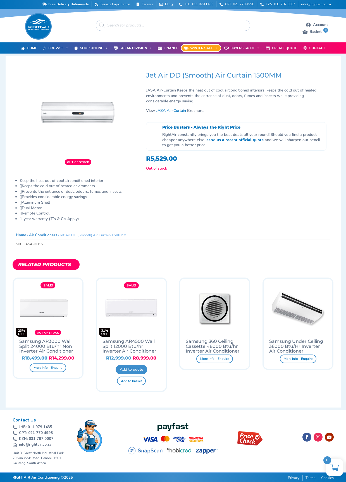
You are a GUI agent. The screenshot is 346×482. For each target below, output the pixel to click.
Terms (310, 478)
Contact (317, 48)
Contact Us (24, 420)
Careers (147, 4)
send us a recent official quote (235, 140)
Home (32, 48)
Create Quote (284, 48)
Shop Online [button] (94, 48)
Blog (169, 4)
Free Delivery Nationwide (68, 4)
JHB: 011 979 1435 (199, 4)
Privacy (294, 478)
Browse (58, 48)
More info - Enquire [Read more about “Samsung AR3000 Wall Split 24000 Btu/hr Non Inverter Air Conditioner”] (48, 367)
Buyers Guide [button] (245, 48)
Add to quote (131, 369)
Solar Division (136, 48)
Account (320, 24)
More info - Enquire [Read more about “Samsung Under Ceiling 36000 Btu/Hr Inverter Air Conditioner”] (298, 358)
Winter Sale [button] (204, 48)
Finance (171, 48)
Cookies (327, 478)
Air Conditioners (43, 235)
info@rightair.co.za (316, 4)
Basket (319, 31)
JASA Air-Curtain (171, 110)
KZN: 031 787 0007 (280, 4)
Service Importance (115, 4)
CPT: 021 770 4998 (239, 4)
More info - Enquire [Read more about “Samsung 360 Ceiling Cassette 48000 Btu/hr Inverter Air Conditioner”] (214, 358)
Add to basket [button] (131, 381)
